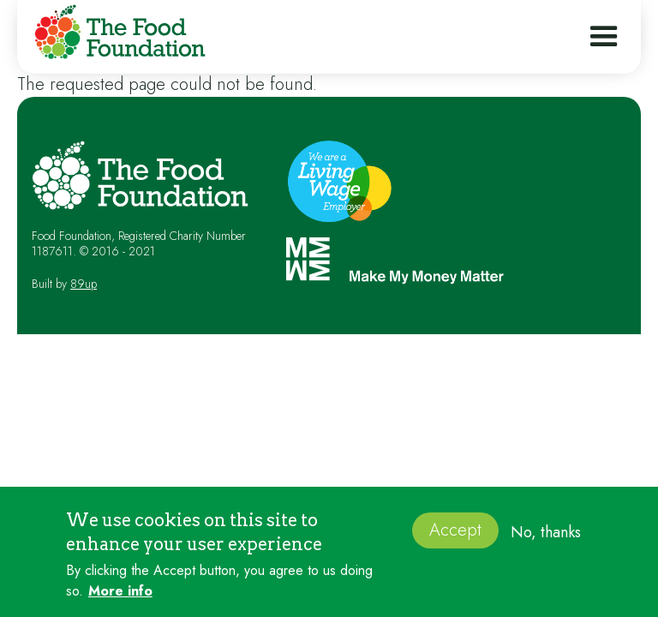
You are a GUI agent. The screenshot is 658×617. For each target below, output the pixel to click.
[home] (115, 35)
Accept (455, 534)
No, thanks (546, 536)
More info (120, 595)
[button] (604, 37)
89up (83, 283)
